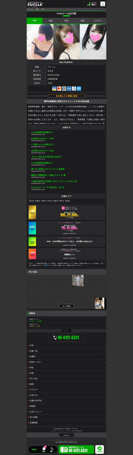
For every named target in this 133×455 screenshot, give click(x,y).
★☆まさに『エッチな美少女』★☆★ (47, 187)
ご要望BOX (46, 265)
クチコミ (98, 21)
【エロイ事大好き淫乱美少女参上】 (46, 157)
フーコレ (30, 9)
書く (52, 451)
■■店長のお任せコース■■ (42, 138)
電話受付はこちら (78, 449)
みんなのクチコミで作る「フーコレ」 (66, 429)
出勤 (82, 21)
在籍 (51, 21)
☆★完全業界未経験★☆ (42, 132)
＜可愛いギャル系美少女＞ (43, 145)
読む (44, 451)
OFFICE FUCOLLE (68, 442)
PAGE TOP (66, 435)
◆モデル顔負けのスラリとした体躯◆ (47, 169)
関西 (37, 9)
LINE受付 (99, 452)
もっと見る (66, 306)
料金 (66, 21)
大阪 (42, 9)
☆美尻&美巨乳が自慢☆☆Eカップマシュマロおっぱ (54, 181)
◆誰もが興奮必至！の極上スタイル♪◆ (48, 175)
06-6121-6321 (54, 75)
